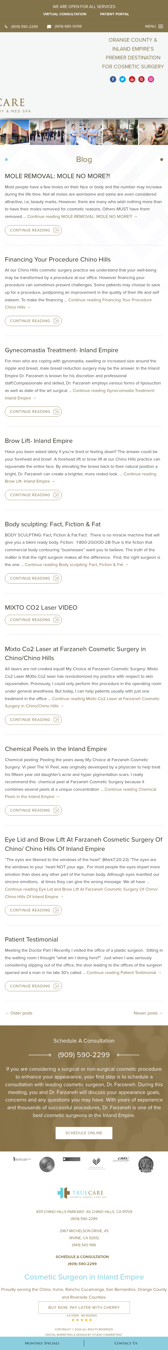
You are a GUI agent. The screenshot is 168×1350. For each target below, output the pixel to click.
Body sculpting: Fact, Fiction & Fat (53, 497)
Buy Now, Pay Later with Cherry (84, 1281)
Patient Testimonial (31, 912)
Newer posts (148, 986)
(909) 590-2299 (21, 26)
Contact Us (126, 1343)
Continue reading (82, 189)
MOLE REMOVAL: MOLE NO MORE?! (57, 149)
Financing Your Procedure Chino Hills (58, 232)
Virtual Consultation (64, 14)
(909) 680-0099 (64, 26)
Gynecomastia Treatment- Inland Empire (62, 323)
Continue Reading (30, 202)
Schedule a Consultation (82, 1230)
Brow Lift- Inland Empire (39, 414)
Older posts (18, 986)
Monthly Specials (42, 1343)
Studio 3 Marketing (107, 1308)
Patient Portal (115, 14)
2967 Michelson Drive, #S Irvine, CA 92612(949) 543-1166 (84, 1211)
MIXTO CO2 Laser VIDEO (41, 580)
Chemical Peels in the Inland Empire (56, 722)
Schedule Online (84, 1105)
